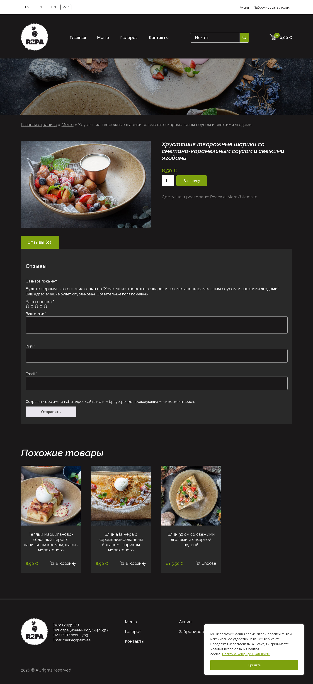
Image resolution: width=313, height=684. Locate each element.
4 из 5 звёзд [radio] (41, 306)
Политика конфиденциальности (246, 654)
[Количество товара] (168, 180)
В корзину (191, 181)
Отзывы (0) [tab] (39, 242)
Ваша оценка (40, 301)
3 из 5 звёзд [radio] (36, 306)
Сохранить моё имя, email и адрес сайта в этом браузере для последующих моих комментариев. (110, 401)
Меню (103, 37)
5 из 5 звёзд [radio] (45, 306)
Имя (30, 346)
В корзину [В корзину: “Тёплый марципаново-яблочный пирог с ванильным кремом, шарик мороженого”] (66, 563)
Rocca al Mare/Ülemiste (233, 197)
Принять (254, 665)
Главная (78, 37)
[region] (254, 649)
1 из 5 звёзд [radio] (27, 306)
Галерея (129, 37)
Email (31, 374)
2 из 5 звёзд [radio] (32, 306)
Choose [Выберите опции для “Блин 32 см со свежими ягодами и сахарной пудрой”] (208, 563)
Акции (244, 7)
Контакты (159, 37)
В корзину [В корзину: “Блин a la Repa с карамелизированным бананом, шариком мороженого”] (136, 563)
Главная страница (39, 124)
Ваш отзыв (36, 314)
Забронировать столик (271, 7)
